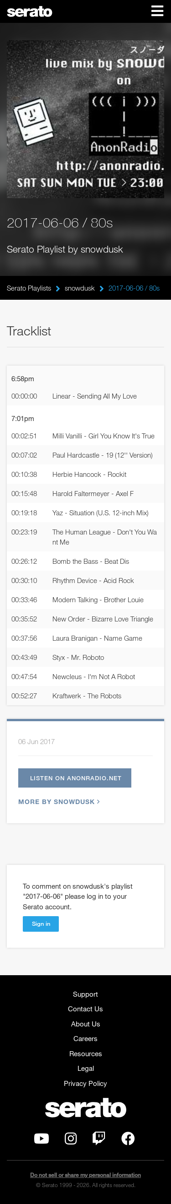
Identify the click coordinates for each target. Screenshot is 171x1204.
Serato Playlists (29, 288)
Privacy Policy (85, 1083)
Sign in (41, 923)
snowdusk (80, 288)
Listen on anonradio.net (76, 778)
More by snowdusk (58, 801)
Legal (86, 1068)
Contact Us (85, 1008)
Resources (85, 1053)
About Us (85, 1024)
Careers (85, 1038)
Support (85, 994)
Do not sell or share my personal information (85, 1175)
